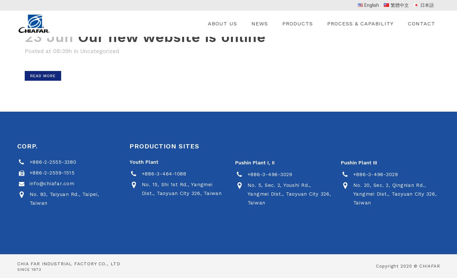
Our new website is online (172, 37)
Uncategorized (99, 51)
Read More (43, 76)
